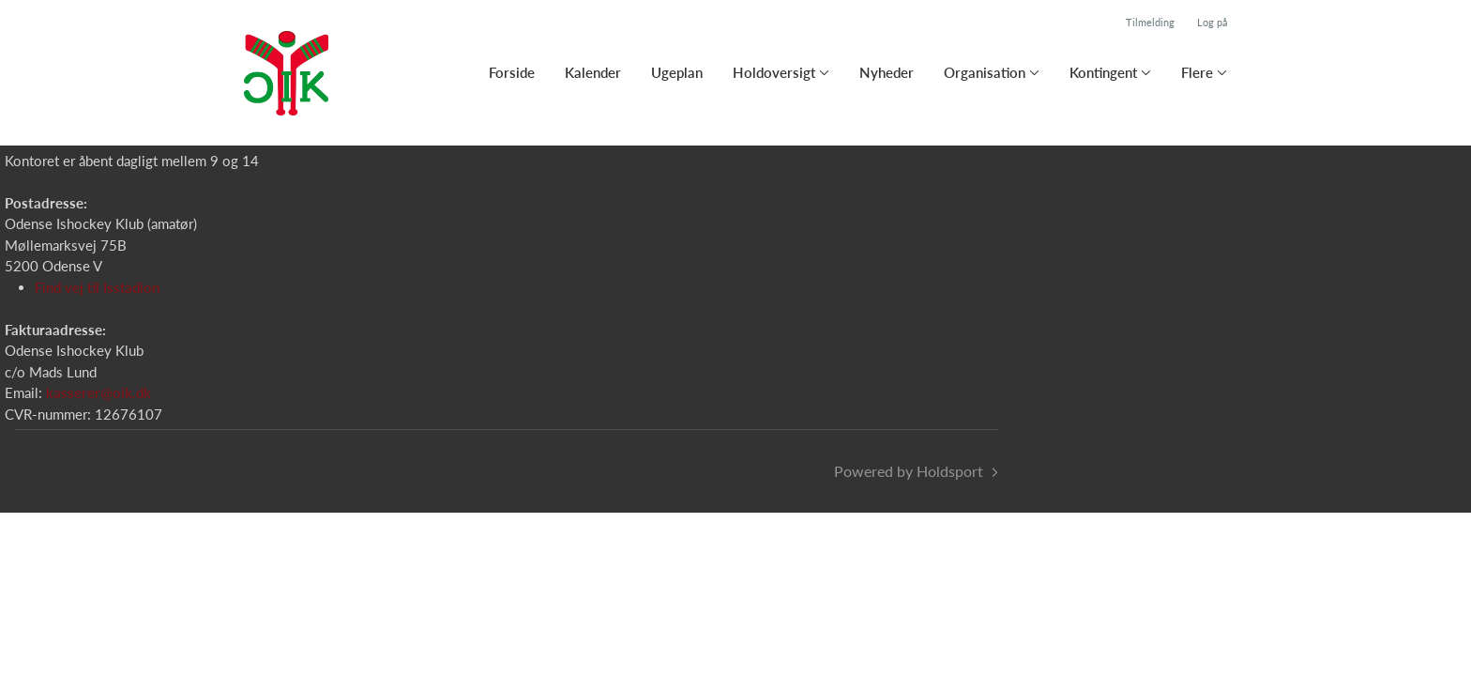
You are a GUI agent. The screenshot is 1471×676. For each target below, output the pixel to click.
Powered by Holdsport (908, 471)
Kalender (593, 72)
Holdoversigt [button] (774, 72)
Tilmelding (1150, 22)
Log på (1212, 22)
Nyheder (886, 72)
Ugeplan (677, 72)
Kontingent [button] (1103, 72)
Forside (512, 72)
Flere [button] (1197, 72)
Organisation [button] (984, 72)
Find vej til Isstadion (97, 287)
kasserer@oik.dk (98, 392)
